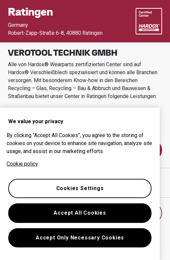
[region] (80, 184)
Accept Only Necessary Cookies (80, 237)
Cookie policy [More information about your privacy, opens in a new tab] (22, 164)
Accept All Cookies (80, 213)
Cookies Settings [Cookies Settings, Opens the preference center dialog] (80, 188)
